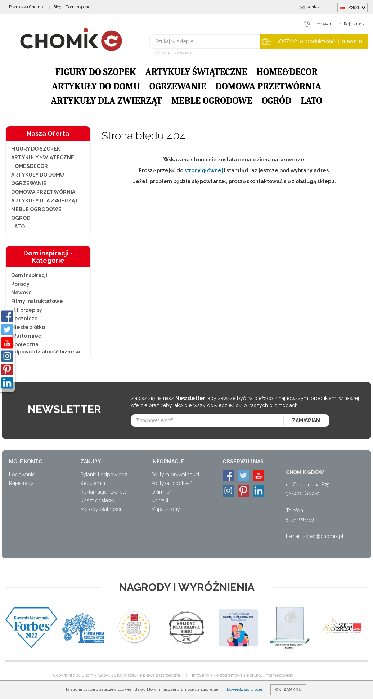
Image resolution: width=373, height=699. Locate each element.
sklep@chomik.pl (323, 536)
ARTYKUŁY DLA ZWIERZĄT (106, 100)
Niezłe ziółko (28, 327)
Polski (352, 7)
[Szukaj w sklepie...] (214, 41)
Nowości (22, 292)
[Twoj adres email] (207, 420)
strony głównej (203, 170)
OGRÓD (276, 100)
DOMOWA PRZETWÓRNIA (268, 86)
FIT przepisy (26, 310)
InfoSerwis (202, 675)
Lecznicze (24, 318)
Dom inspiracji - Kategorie (48, 256)
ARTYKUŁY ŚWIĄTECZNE (196, 72)
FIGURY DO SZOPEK (95, 72)
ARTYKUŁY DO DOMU (96, 86)
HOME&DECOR (287, 72)
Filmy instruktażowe (37, 301)
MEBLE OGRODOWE (211, 100)
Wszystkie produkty (173, 53)
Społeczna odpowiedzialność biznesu (45, 348)
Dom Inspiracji (29, 275)
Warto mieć (26, 336)
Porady (20, 284)
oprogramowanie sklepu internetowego (254, 675)
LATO (311, 100)
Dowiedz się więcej (244, 689)
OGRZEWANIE (177, 86)
